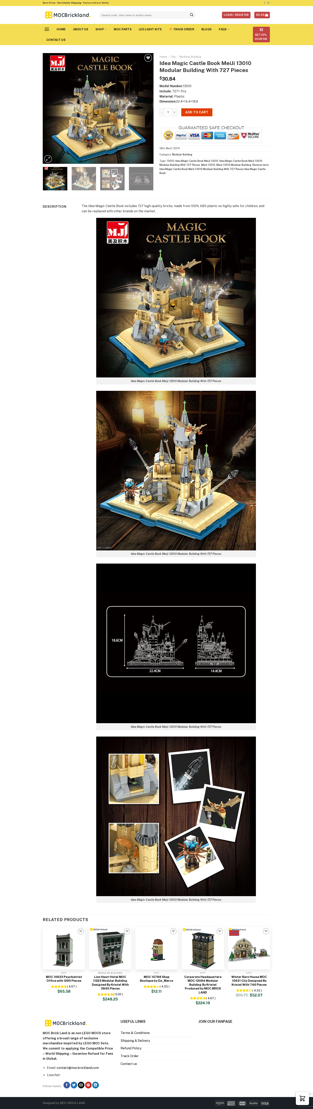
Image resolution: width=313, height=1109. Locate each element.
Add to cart (196, 112)
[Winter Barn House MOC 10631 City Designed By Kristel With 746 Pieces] (249, 948)
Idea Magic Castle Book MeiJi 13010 (196, 160)
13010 (170, 160)
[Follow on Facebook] (264, 3)
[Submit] (191, 15)
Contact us (55, 39)
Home (61, 29)
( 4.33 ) (164, 986)
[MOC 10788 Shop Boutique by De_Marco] (156, 948)
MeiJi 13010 (208, 164)
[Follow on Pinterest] (88, 1085)
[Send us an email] (268, 3)
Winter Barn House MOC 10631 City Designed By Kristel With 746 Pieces (249, 980)
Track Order (130, 1056)
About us (80, 29)
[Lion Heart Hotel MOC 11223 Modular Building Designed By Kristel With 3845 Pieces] (110, 948)
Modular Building (190, 56)
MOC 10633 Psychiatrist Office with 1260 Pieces (64, 979)
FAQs (224, 29)
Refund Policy (131, 1048)
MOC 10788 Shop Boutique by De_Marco (156, 979)
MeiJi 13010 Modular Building (233, 164)
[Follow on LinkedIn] (95, 1085)
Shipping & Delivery (135, 1041)
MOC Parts (123, 29)
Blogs (206, 29)
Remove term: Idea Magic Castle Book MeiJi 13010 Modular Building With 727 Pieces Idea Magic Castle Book (214, 169)
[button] (302, 1098)
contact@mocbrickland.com (78, 1068)
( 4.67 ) (72, 986)
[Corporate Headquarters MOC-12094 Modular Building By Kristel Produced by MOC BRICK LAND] (203, 948)
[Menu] (47, 29)
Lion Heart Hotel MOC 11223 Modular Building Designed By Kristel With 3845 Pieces (110, 982)
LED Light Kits (150, 29)
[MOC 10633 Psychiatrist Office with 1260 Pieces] (64, 948)
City (173, 56)
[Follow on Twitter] (74, 1085)
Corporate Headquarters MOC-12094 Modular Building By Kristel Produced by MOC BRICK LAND (203, 984)
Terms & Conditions (135, 1033)
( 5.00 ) (118, 994)
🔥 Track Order (181, 29)
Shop (101, 29)
